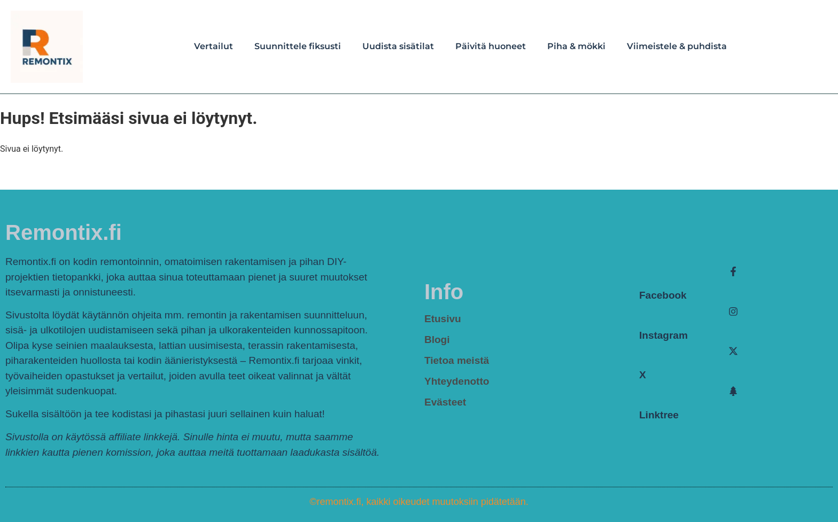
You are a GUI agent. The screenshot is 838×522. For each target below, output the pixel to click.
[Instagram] (733, 311)
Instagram (663, 335)
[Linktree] (733, 391)
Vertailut (213, 46)
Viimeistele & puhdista (677, 46)
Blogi (437, 339)
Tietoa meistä (456, 360)
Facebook (663, 295)
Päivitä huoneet (490, 46)
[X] (733, 351)
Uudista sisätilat (398, 46)
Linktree (659, 414)
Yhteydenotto (456, 381)
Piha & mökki (576, 46)
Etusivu (442, 318)
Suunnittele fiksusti (297, 46)
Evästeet (445, 402)
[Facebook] (733, 271)
